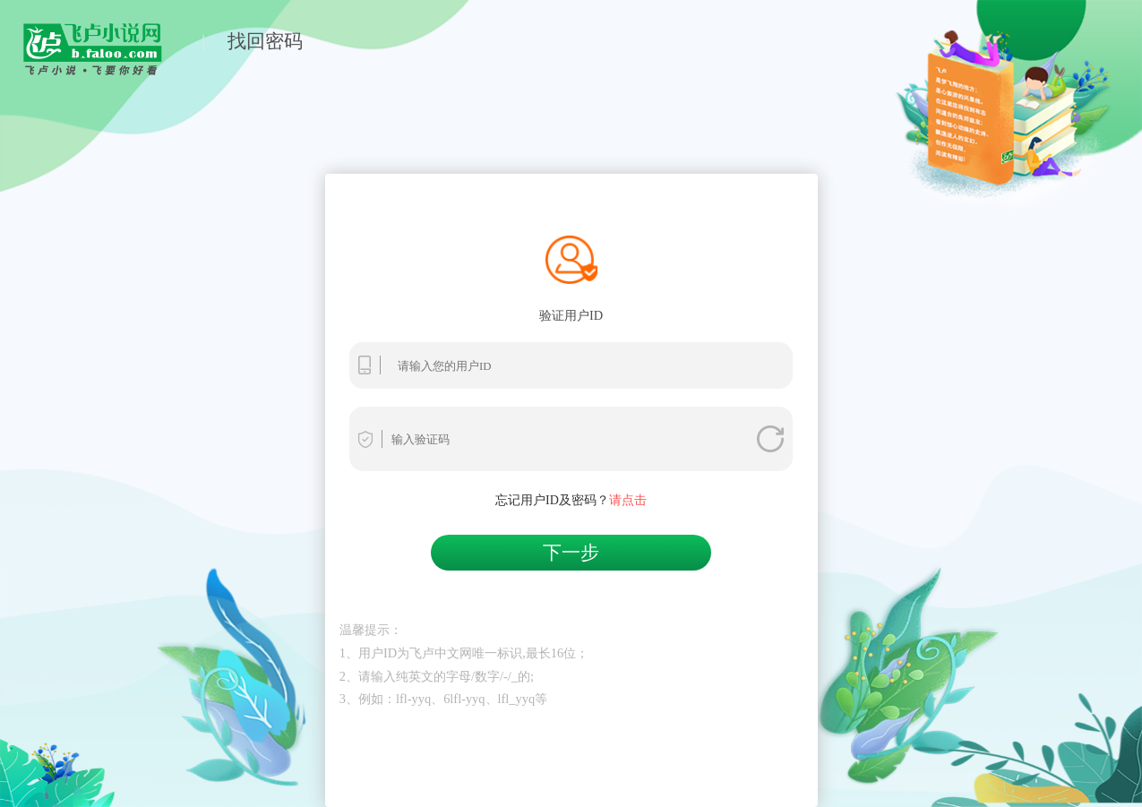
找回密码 (265, 40)
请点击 (628, 500)
